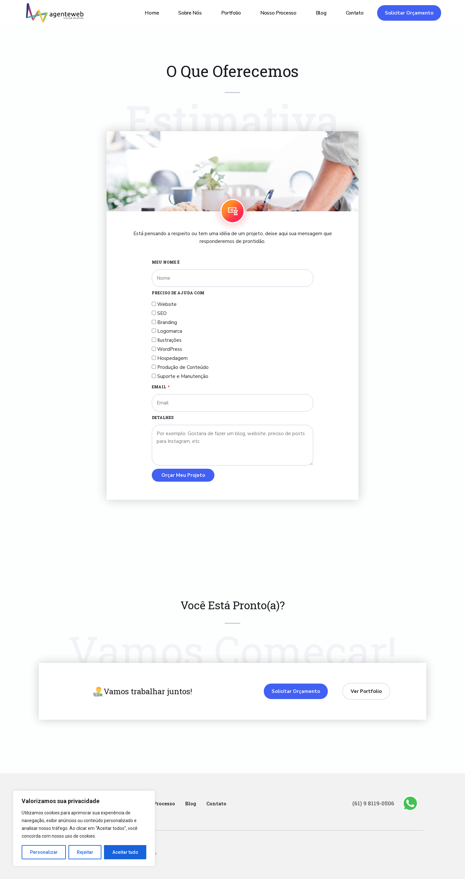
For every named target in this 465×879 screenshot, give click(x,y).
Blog (321, 12)
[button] (409, 13)
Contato (355, 12)
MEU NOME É (166, 262)
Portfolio (231, 12)
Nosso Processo (278, 12)
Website (167, 304)
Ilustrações (169, 340)
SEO (162, 313)
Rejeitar (85, 852)
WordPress (169, 349)
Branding (167, 322)
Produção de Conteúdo (183, 367)
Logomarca (169, 331)
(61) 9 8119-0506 (375, 803)
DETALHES (163, 417)
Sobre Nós (190, 12)
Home (152, 12)
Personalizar (44, 852)
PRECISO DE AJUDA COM (178, 292)
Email (159, 386)
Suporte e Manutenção (182, 376)
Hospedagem (172, 358)
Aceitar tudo (125, 852)
